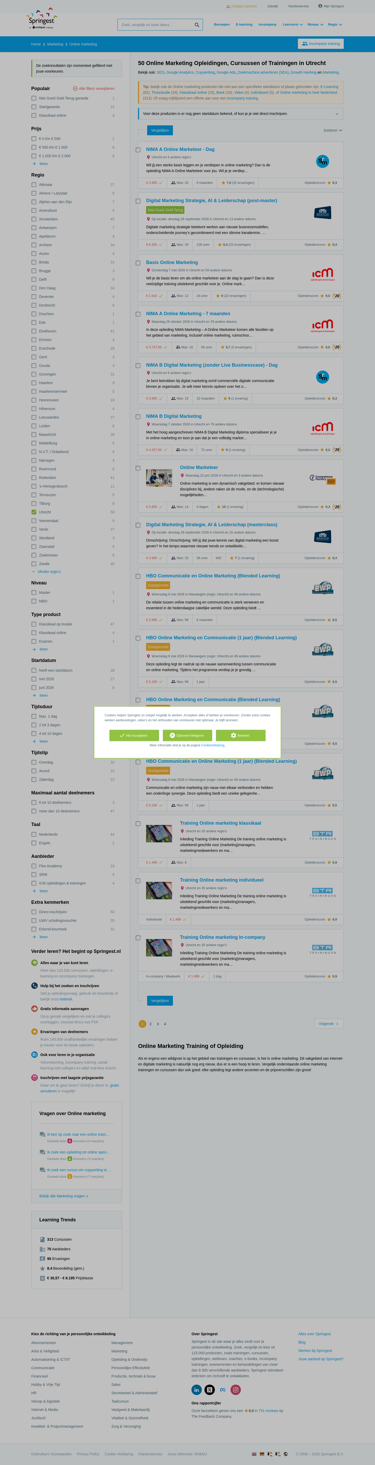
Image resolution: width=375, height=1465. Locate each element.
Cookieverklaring (212, 745)
